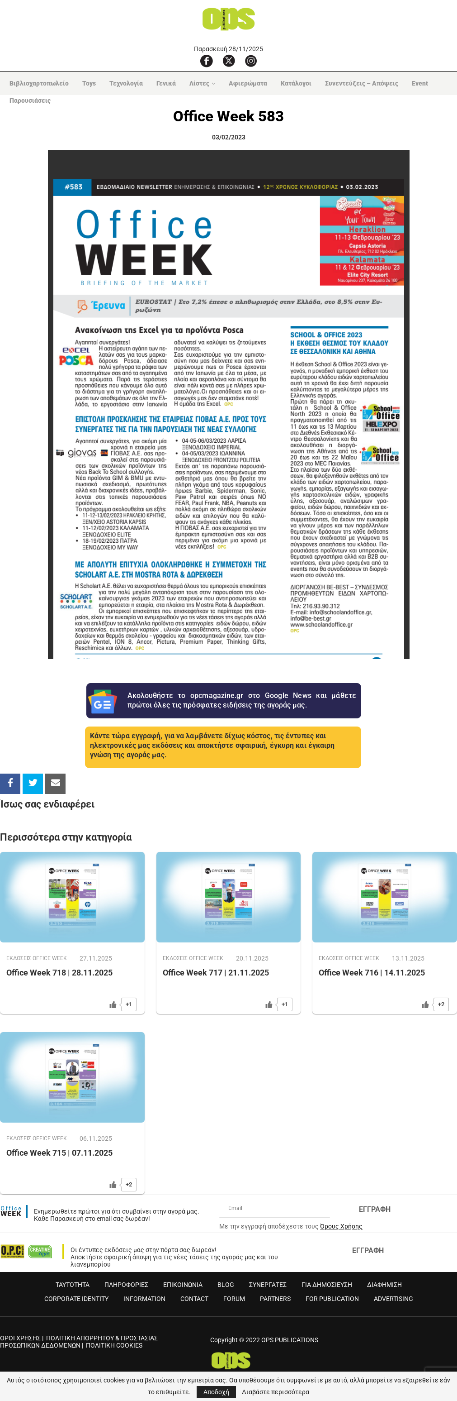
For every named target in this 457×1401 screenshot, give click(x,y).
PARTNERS (275, 1298)
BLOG (225, 1284)
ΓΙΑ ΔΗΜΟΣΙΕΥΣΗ (327, 1284)
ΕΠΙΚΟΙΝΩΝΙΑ (183, 1284)
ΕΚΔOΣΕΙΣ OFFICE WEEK (38, 958)
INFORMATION (144, 1298)
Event (417, 83)
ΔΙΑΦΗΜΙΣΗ (384, 1284)
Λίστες (197, 83)
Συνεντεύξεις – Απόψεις (359, 83)
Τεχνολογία (123, 83)
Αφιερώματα (245, 83)
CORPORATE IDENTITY (76, 1298)
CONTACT (194, 1298)
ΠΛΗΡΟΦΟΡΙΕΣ (126, 1284)
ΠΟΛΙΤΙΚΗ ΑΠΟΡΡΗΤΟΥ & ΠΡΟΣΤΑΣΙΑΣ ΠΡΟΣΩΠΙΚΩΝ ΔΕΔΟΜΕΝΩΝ (79, 1341)
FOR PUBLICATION (332, 1298)
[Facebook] (206, 61)
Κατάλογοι (293, 83)
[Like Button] (113, 1004)
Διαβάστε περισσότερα (275, 1392)
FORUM (234, 1298)
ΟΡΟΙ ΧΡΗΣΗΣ (20, 1338)
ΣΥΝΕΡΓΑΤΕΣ (268, 1284)
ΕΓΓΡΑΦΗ (375, 1209)
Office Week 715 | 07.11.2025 (59, 1153)
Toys (86, 83)
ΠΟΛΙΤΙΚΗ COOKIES (114, 1345)
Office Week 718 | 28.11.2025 (59, 973)
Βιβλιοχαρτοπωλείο (36, 83)
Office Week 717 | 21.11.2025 (216, 973)
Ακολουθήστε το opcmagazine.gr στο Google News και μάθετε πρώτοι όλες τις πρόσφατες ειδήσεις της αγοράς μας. (241, 700)
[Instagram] (251, 61)
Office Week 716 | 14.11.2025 (372, 973)
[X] (229, 61)
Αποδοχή (216, 1392)
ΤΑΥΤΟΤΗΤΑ (73, 1284)
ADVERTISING (393, 1298)
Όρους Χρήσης (341, 1226)
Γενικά (163, 83)
